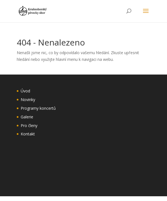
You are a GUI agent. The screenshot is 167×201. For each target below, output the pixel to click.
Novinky (28, 99)
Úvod (25, 91)
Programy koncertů (38, 108)
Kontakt (28, 134)
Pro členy (29, 125)
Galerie (27, 116)
